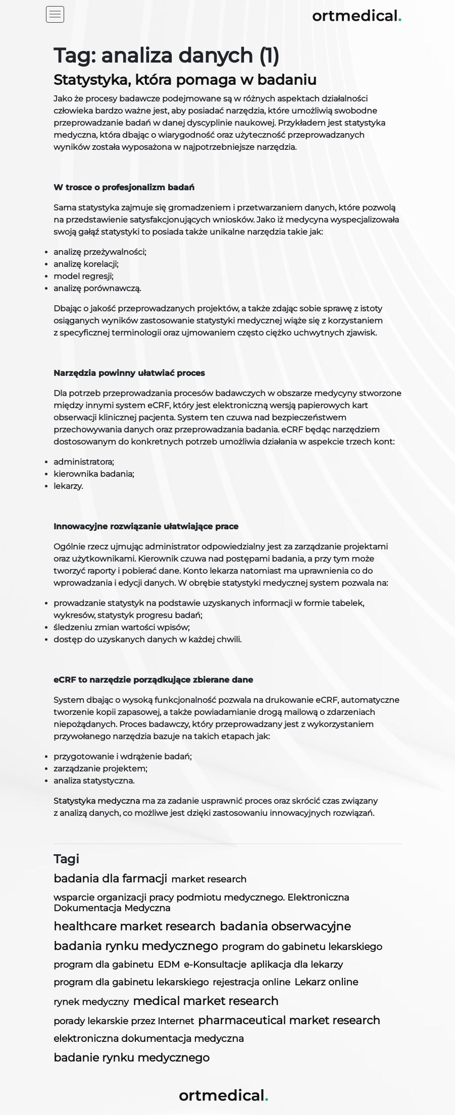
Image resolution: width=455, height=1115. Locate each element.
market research (208, 879)
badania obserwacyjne (285, 926)
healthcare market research (135, 926)
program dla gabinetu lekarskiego (131, 982)
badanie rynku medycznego (132, 1057)
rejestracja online (251, 982)
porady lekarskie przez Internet (124, 1021)
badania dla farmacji (110, 878)
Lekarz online (326, 982)
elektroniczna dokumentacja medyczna (149, 1038)
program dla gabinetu (104, 964)
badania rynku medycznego (136, 946)
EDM (169, 964)
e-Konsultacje (215, 964)
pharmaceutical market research (289, 1020)
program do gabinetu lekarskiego (302, 947)
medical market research (206, 1001)
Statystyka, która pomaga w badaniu (185, 79)
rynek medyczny (91, 1001)
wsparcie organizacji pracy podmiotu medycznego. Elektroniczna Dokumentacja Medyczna (201, 902)
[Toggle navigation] (55, 14)
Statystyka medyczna (97, 801)
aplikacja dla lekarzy (296, 964)
